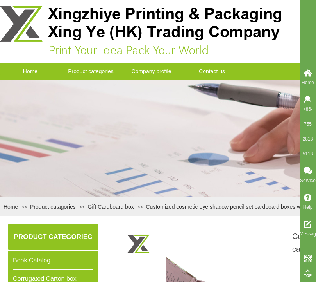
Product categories (91, 71)
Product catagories (53, 207)
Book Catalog (31, 260)
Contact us (212, 71)
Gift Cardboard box (111, 207)
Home (30, 71)
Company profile (151, 71)
